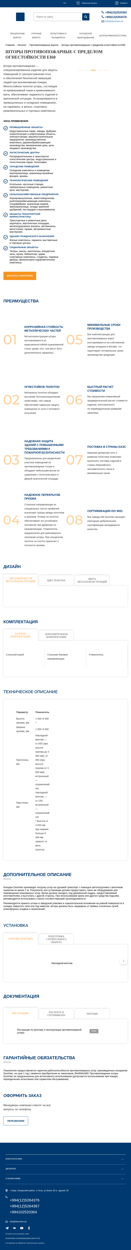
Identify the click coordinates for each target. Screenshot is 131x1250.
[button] (123, 961)
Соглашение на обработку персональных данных (25, 1243)
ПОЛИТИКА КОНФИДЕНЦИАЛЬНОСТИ (22, 1238)
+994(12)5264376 (113, 17)
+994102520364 (23, 1212)
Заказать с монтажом (20, 276)
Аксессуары (119, 35)
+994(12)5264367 (24, 1206)
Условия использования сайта (17, 1234)
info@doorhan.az (18, 1221)
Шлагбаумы (106, 35)
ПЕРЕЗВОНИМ (15, 1121)
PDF (94, 1031)
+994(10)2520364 (113, 12)
